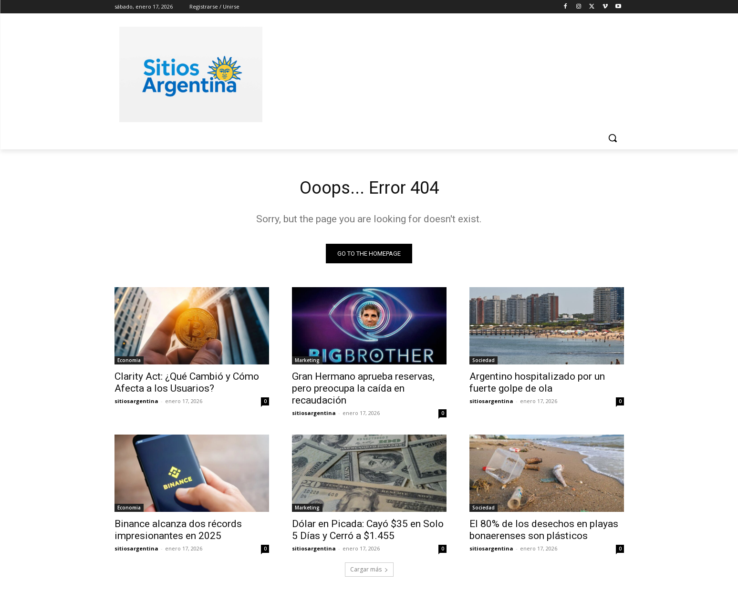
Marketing (307, 362)
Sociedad (483, 362)
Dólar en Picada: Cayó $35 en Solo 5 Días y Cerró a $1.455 (368, 532)
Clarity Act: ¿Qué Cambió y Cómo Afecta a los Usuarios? (186, 384)
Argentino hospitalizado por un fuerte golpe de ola (537, 384)
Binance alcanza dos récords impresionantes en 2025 (178, 532)
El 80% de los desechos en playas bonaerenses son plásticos (543, 532)
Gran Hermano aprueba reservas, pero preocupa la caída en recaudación (363, 390)
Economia (129, 362)
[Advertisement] (440, 73)
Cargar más (369, 572)
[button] (612, 137)
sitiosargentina (136, 403)
